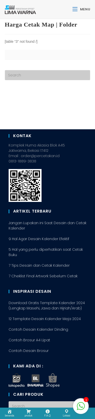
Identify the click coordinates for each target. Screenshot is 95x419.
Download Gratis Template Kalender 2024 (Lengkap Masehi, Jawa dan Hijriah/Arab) (47, 268)
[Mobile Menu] (81, 9)
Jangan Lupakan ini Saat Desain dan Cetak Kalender (47, 188)
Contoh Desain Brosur (29, 313)
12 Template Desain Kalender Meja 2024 (45, 281)
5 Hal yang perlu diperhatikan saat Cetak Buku (46, 215)
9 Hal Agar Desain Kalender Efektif (39, 201)
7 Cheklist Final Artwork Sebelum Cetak (43, 238)
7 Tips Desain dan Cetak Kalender (39, 228)
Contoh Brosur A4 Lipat (29, 302)
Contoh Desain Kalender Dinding (38, 292)
